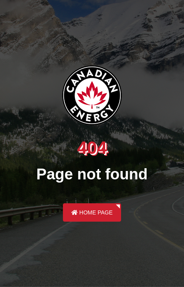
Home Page (92, 212)
